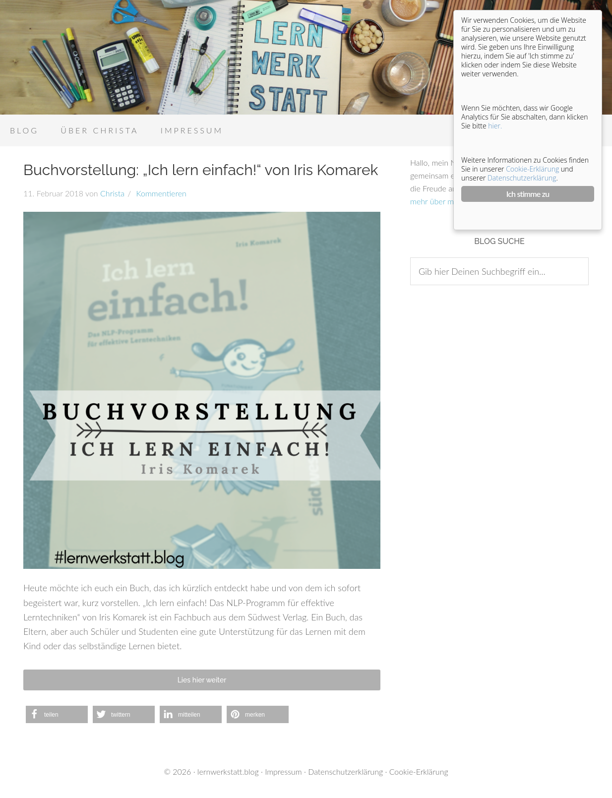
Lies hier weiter (202, 680)
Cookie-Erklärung (418, 771)
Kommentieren (160, 193)
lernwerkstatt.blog (228, 771)
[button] (57, 714)
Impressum (283, 771)
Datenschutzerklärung (345, 771)
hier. (495, 125)
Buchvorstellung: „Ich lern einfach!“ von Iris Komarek (200, 170)
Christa (112, 193)
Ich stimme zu (528, 193)
